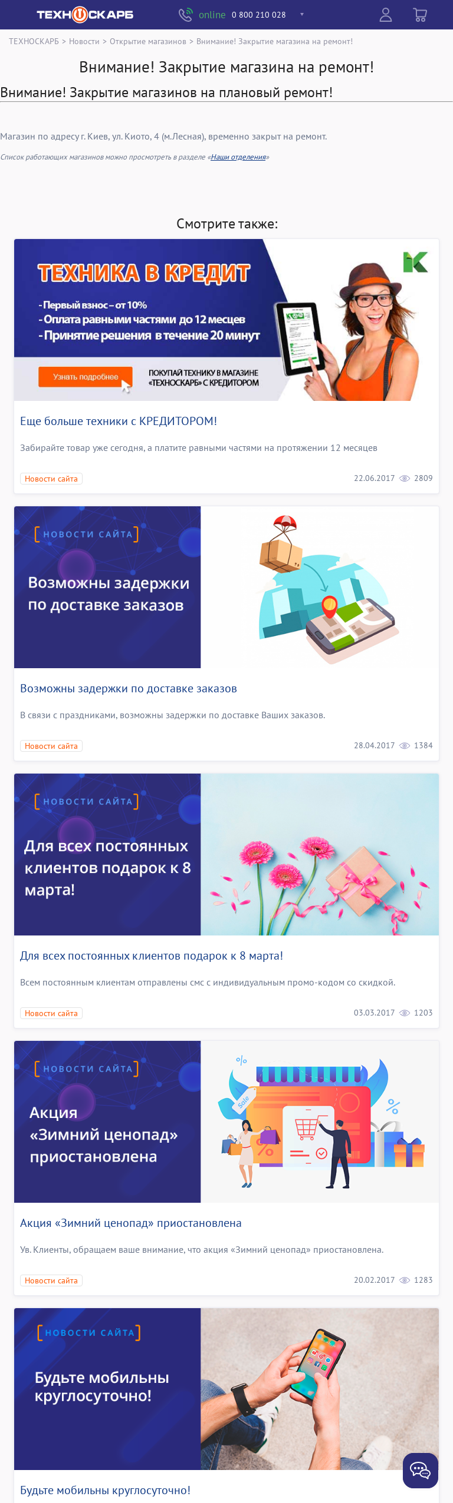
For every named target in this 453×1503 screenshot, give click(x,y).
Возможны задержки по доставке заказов (128, 688)
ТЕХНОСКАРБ (34, 41)
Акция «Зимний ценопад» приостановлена (131, 1222)
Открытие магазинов (148, 41)
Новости (84, 41)
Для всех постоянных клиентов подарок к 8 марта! (151, 955)
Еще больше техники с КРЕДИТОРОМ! (118, 421)
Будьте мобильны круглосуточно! (105, 1490)
